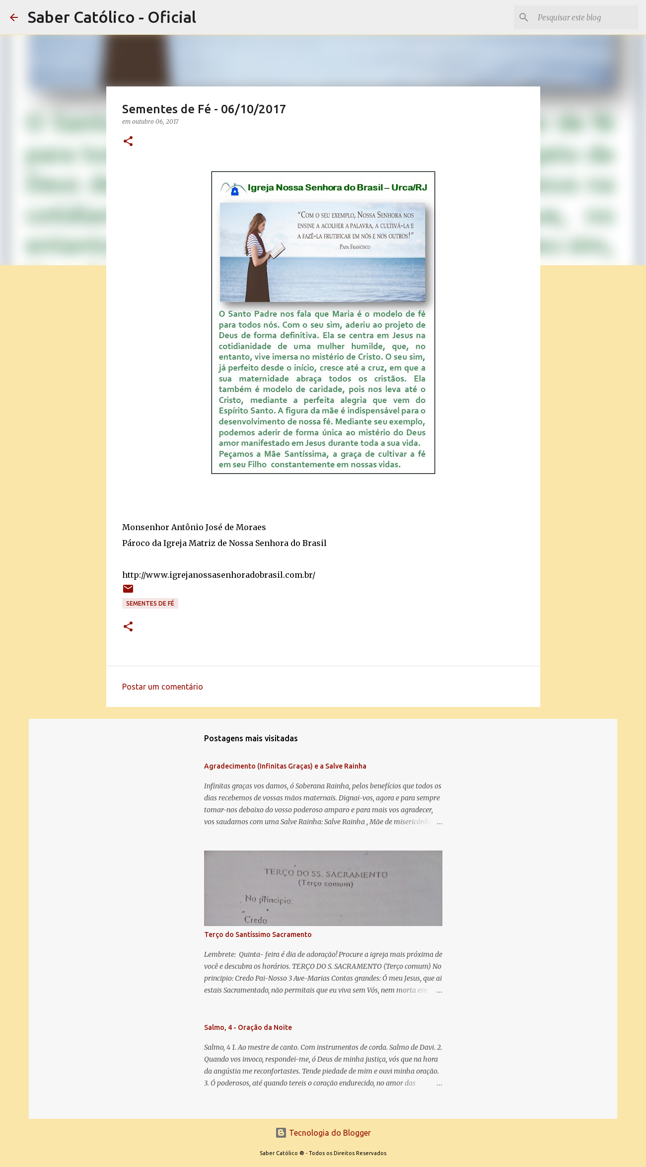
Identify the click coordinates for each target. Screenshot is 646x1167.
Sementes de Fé (150, 603)
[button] (128, 142)
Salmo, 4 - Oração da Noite (248, 1027)
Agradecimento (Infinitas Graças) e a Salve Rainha (285, 766)
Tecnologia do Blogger (323, 1132)
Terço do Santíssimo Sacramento (258, 934)
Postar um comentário (162, 686)
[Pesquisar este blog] (586, 17)
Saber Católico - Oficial (112, 17)
